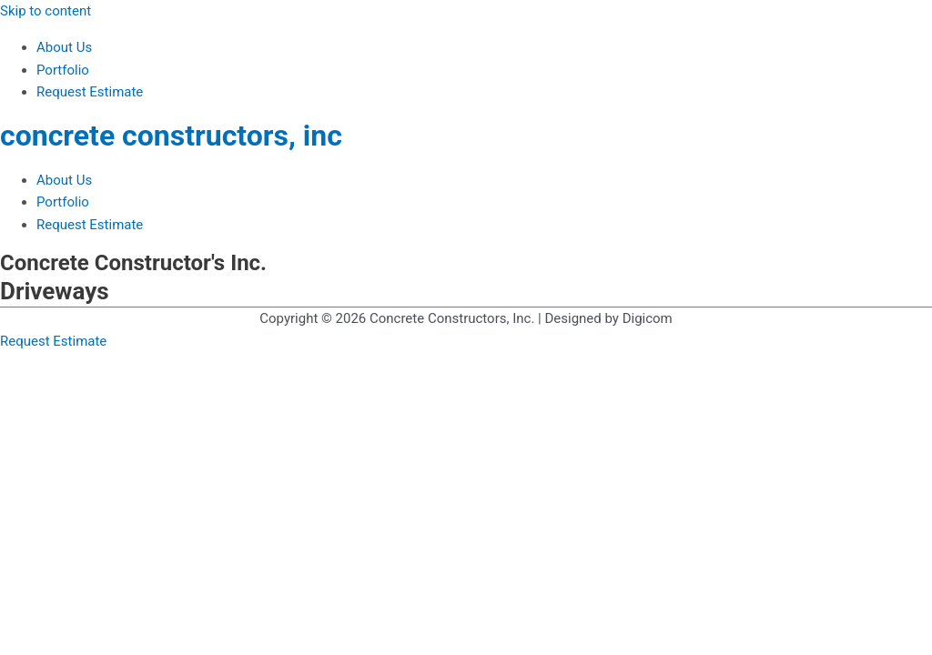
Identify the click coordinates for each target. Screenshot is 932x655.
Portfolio (62, 70)
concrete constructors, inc (171, 135)
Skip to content (45, 11)
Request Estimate (89, 92)
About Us (64, 47)
